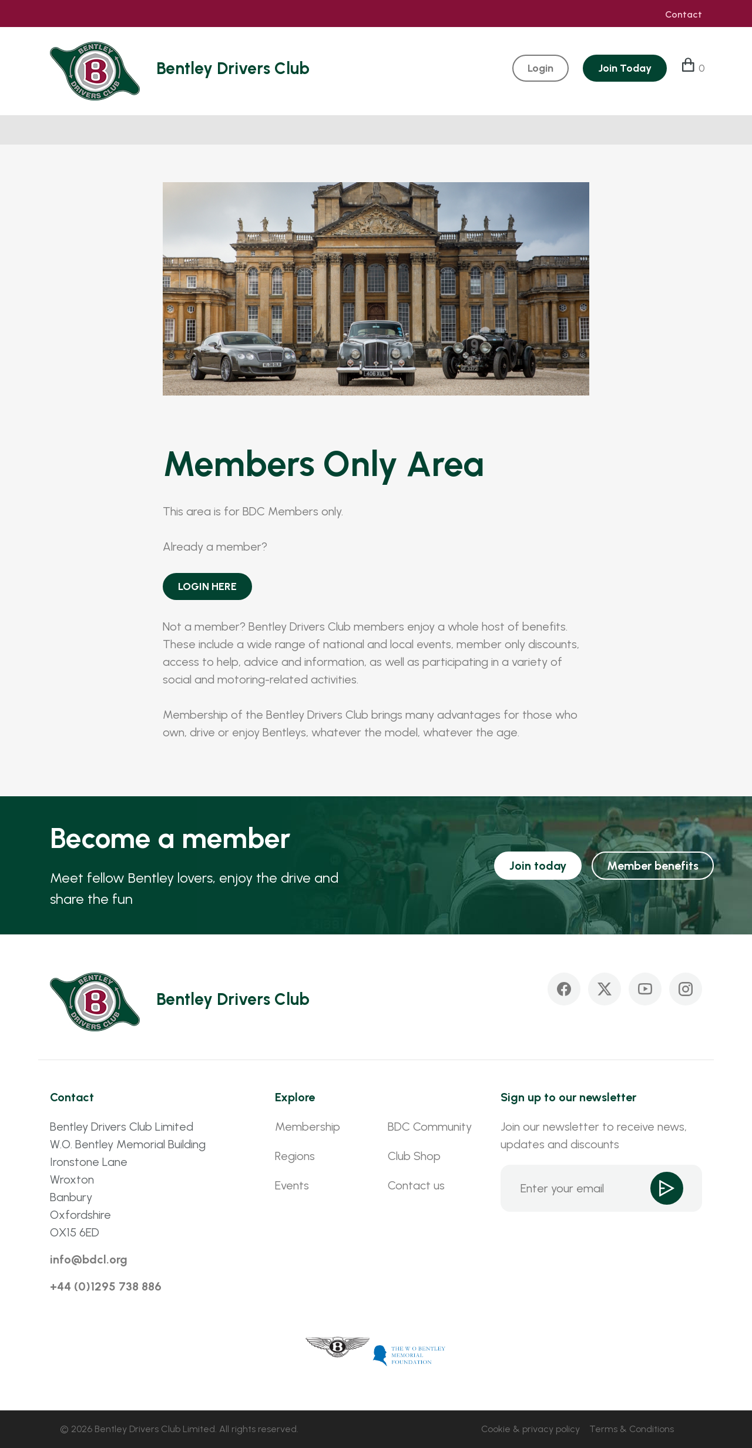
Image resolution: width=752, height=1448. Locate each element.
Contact (683, 14)
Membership (307, 1126)
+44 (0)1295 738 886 (106, 1286)
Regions (295, 1156)
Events (292, 1185)
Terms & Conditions (631, 1428)
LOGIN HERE (207, 586)
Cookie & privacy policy (530, 1428)
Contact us (416, 1185)
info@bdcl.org (88, 1259)
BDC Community (430, 1126)
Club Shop (414, 1156)
